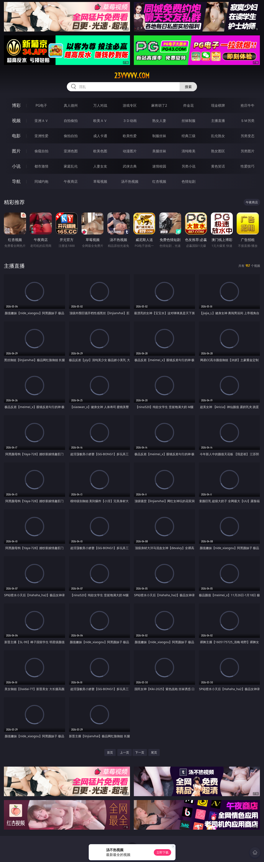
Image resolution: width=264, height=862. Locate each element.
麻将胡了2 (159, 105)
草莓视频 (100, 181)
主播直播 (218, 120)
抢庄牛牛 (247, 105)
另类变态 (247, 135)
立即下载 (162, 852)
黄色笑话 (218, 166)
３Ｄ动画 (130, 120)
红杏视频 (159, 181)
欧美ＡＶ (100, 120)
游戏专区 (130, 105)
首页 (110, 752)
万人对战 (100, 105)
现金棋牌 (218, 105)
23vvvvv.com (131, 75)
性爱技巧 (247, 166)
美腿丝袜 (159, 151)
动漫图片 (130, 151)
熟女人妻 (159, 120)
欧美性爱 (130, 135)
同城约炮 (41, 181)
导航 (16, 181)
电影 (16, 136)
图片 (16, 151)
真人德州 (71, 105)
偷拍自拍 (71, 135)
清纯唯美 (188, 151)
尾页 (154, 752)
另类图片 (247, 151)
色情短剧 (188, 181)
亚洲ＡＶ (41, 120)
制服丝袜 (159, 135)
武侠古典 (130, 166)
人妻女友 (100, 166)
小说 (16, 166)
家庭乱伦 (71, 166)
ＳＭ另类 (247, 120)
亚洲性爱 (41, 135)
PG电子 (41, 105)
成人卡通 (100, 135)
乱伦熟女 (218, 135)
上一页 (124, 752)
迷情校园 (159, 166)
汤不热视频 (129, 181)
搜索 (188, 86)
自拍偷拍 (71, 120)
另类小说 (188, 166)
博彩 (16, 105)
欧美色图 (100, 151)
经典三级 (188, 135)
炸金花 (188, 105)
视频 (16, 120)
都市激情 (41, 166)
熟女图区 (218, 151)
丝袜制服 (188, 120)
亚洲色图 (71, 151)
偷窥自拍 (41, 151)
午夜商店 (71, 181)
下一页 (139, 752)
